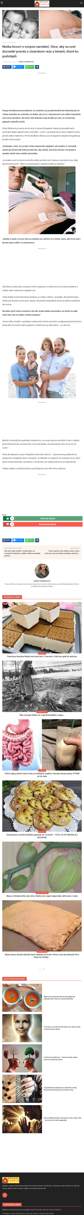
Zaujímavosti (11, 42)
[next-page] (43, 969)
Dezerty (42, 653)
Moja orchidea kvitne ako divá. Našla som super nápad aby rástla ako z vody (42, 896)
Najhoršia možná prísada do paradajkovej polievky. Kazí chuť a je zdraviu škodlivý (31, 1209)
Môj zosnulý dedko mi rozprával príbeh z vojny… (42, 715)
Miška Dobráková (26, 61)
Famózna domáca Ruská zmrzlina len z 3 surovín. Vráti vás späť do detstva (42, 656)
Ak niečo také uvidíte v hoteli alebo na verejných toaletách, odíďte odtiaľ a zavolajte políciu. (22, 553)
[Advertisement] (42, 90)
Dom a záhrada (42, 893)
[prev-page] (39, 969)
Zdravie (42, 770)
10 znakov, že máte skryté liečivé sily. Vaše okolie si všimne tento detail (28, 1213)
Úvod (4, 42)
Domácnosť (42, 951)
